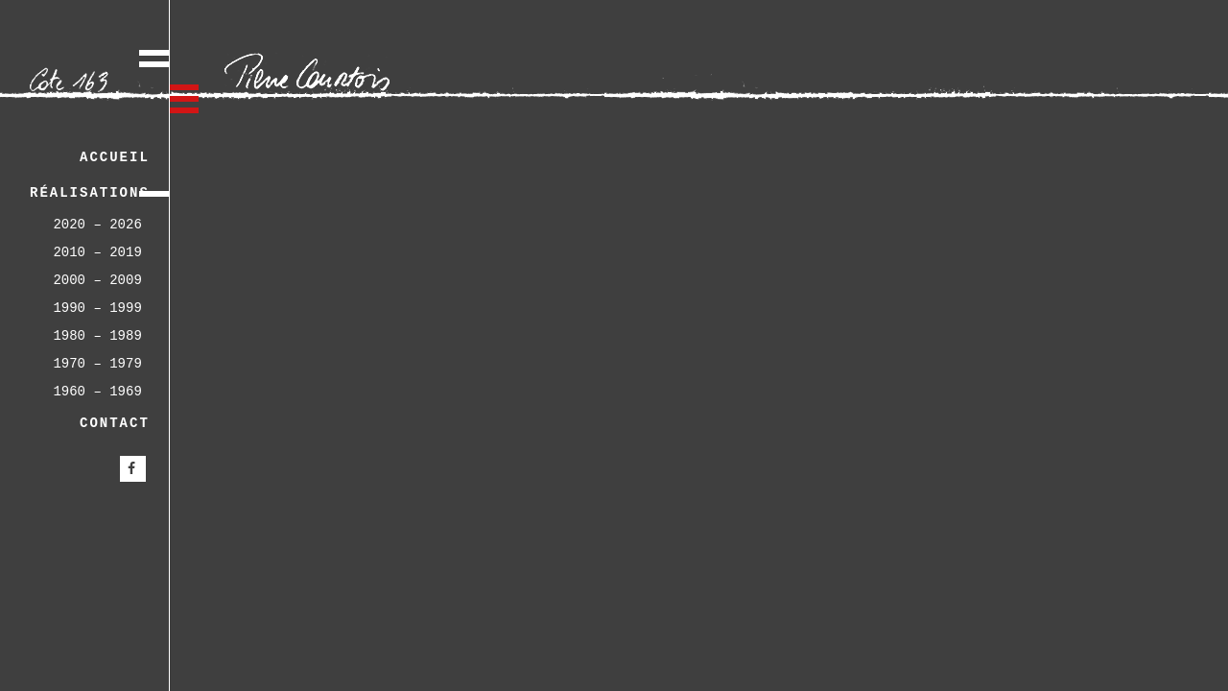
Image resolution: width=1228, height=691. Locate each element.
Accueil (115, 157)
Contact (115, 423)
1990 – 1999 (97, 308)
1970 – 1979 (97, 363)
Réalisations (90, 193)
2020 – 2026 (97, 224)
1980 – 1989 (97, 336)
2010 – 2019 (97, 252)
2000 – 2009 (97, 280)
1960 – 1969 (97, 391)
